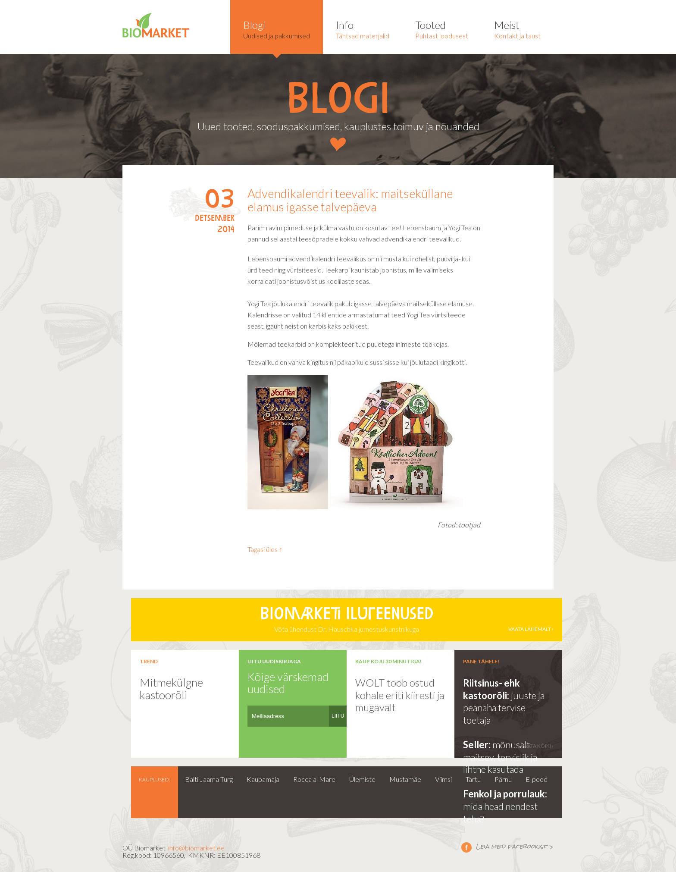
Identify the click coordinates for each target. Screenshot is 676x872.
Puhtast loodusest (441, 29)
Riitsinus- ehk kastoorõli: (491, 689)
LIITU (338, 716)
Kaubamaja (263, 779)
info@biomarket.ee (196, 848)
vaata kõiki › (537, 746)
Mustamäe (405, 779)
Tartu (473, 779)
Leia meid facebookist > (466, 847)
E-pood (537, 779)
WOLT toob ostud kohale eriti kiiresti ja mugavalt (399, 694)
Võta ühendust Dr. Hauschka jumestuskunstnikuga (346, 620)
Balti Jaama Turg (209, 779)
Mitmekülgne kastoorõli (171, 688)
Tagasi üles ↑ (264, 549)
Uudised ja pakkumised (276, 29)
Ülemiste (362, 779)
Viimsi (443, 779)
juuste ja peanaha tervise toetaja (504, 708)
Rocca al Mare (314, 779)
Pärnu (503, 779)
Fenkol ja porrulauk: (505, 794)
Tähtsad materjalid (362, 29)
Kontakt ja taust (517, 29)
